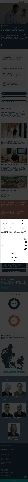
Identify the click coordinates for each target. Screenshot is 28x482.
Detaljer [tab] (14, 223)
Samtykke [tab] (5, 223)
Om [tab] (23, 223)
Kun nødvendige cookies (14, 260)
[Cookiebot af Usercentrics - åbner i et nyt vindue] (22, 220)
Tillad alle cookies (14, 253)
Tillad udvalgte (14, 257)
